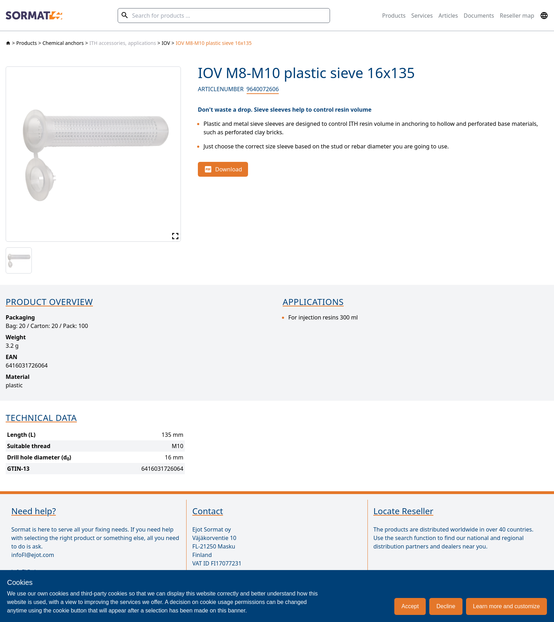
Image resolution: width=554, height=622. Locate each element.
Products (394, 15)
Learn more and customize (506, 606)
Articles (448, 15)
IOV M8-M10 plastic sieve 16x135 (214, 43)
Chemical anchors (63, 43)
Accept (410, 606)
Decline (445, 606)
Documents (479, 15)
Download (223, 169)
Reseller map (517, 15)
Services (422, 15)
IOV (165, 43)
